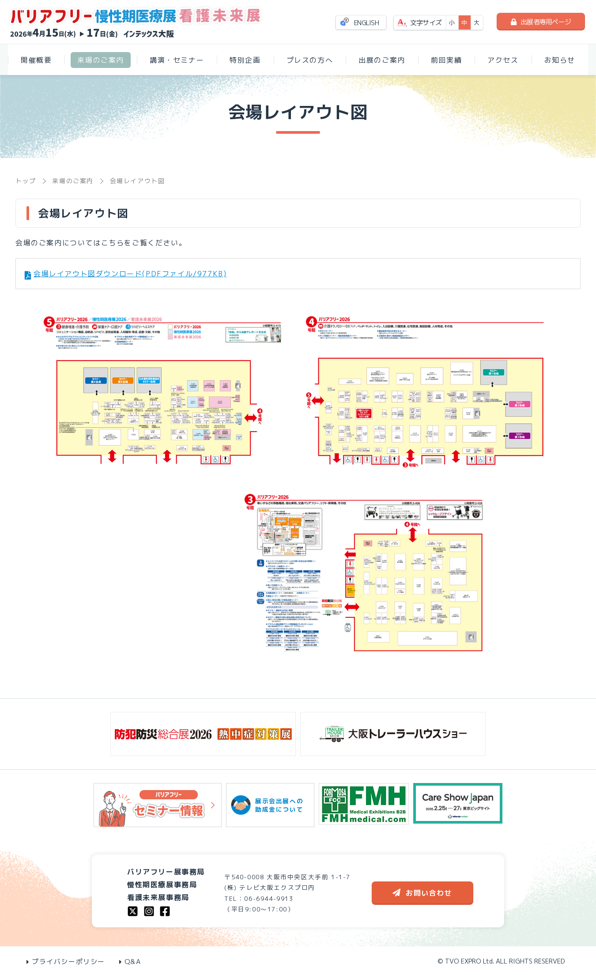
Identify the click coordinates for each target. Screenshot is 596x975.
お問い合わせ (422, 893)
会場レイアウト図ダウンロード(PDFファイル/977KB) (130, 274)
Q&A (130, 961)
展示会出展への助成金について (270, 805)
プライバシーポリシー (65, 961)
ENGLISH (366, 22)
